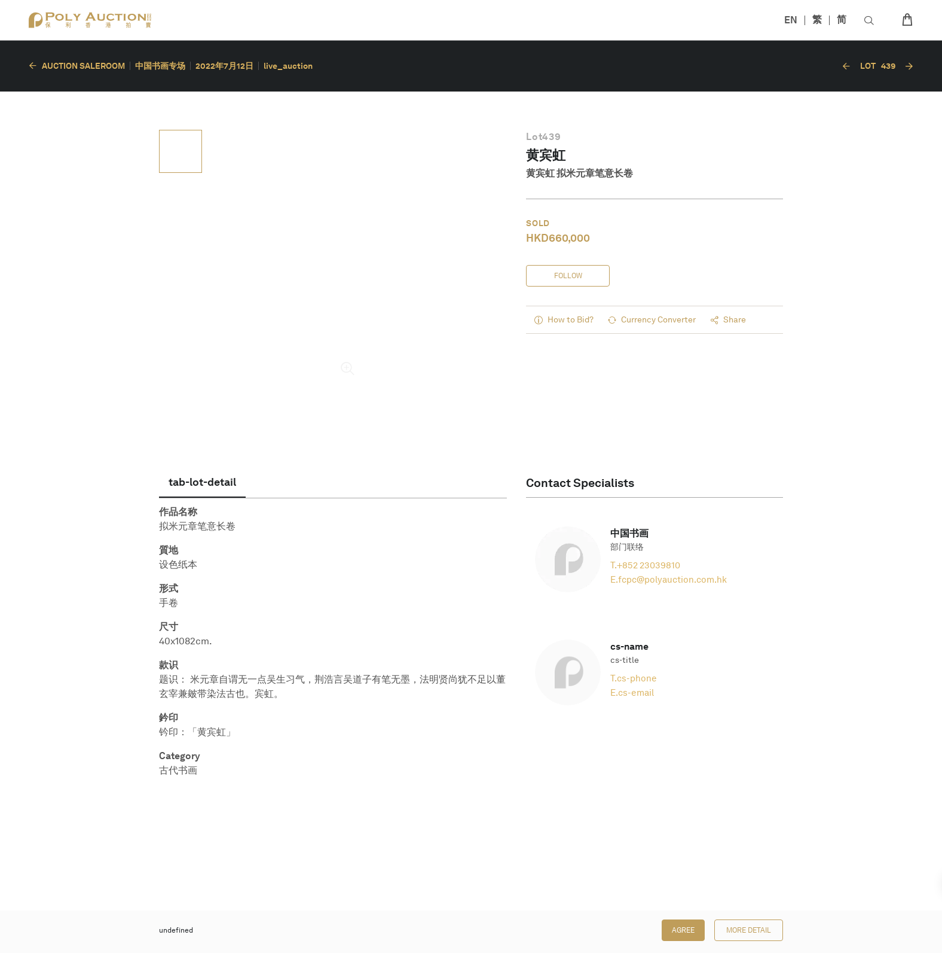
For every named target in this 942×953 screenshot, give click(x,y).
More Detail (748, 930)
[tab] (202, 482)
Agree (683, 930)
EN (790, 20)
